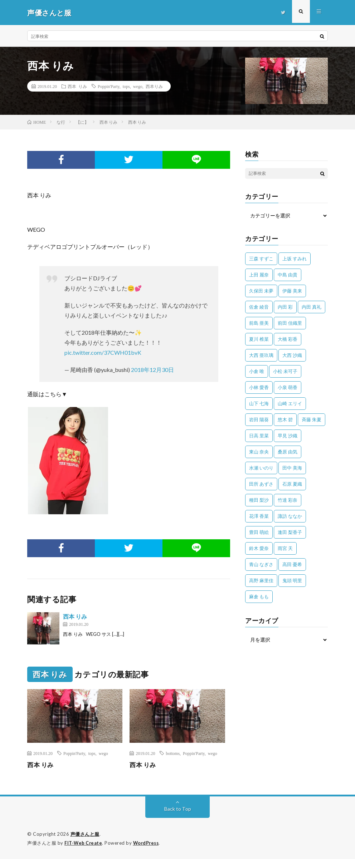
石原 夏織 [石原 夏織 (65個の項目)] (292, 484)
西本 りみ (77, 86)
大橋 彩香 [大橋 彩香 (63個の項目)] (287, 339)
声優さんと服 (84, 834)
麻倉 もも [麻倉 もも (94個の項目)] (259, 596)
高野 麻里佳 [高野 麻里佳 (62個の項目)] (261, 580)
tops (126, 86)
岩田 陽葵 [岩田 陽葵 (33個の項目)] (259, 419)
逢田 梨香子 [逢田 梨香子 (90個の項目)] (290, 532)
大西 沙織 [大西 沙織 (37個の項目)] (292, 355)
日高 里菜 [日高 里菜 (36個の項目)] (259, 435)
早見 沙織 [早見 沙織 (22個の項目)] (287, 435)
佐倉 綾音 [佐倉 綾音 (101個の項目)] (259, 307)
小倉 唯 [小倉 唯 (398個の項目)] (256, 371)
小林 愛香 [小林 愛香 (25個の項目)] (259, 387)
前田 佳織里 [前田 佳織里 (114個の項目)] (290, 323)
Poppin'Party (109, 86)
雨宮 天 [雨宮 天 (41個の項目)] (285, 548)
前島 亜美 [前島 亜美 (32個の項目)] (259, 323)
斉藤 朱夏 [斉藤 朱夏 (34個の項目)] (311, 419)
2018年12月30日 (152, 369)
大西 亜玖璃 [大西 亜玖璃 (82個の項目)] (261, 355)
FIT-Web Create (83, 843)
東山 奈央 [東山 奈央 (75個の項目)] (259, 452)
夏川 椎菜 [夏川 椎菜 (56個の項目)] (259, 339)
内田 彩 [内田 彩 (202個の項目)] (285, 307)
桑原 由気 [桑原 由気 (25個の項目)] (287, 452)
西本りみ (154, 86)
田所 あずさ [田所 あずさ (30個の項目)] (261, 484)
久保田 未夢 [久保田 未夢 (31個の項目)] (261, 291)
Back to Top (177, 809)
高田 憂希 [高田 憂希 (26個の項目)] (292, 564)
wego (137, 86)
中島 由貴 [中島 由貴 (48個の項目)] (287, 275)
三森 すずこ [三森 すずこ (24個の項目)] (261, 258)
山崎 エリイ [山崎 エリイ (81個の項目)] (290, 403)
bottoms (173, 753)
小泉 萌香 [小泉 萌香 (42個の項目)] (287, 387)
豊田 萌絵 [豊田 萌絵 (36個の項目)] (259, 532)
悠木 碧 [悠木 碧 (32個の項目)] (285, 419)
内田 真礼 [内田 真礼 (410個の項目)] (311, 307)
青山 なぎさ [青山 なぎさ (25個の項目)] (261, 564)
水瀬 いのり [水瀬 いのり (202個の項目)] (261, 468)
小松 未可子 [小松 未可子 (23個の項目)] (285, 371)
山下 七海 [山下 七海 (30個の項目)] (259, 403)
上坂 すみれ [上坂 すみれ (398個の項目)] (294, 258)
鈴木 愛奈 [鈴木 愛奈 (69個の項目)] (259, 548)
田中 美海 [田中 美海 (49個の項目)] (292, 468)
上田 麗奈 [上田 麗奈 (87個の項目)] (259, 275)
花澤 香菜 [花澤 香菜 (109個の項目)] (259, 516)
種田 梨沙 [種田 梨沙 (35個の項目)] (259, 500)
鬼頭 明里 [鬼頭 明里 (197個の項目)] (292, 580)
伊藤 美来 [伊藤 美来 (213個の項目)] (292, 291)
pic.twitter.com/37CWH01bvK (102, 352)
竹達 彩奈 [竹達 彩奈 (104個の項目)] (287, 500)
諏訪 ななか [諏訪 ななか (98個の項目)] (290, 516)
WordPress (148, 843)
